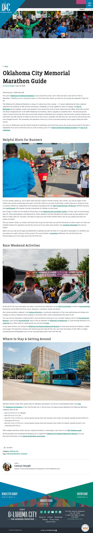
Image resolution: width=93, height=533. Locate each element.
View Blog (45, 504)
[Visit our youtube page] (52, 512)
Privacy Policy (54, 519)
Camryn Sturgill (9, 86)
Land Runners (10, 208)
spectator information (70, 225)
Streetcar (24, 454)
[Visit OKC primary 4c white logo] (22, 514)
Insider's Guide (46, 501)
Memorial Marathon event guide (34, 436)
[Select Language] (85, 9)
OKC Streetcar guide (74, 430)
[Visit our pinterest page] (56, 512)
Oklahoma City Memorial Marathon (22, 96)
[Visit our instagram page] (41, 512)
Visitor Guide (82, 494)
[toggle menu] (89, 4)
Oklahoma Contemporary (58, 321)
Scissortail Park (84, 306)
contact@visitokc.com (74, 519)
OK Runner (72, 206)
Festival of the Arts (35, 312)
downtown (54, 233)
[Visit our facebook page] (45, 512)
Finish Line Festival (64, 306)
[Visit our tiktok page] (49, 512)
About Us (42, 517)
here (47, 323)
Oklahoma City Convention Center (55, 211)
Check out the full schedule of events (64, 128)
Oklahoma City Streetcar (14, 407)
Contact (50, 517)
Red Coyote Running (60, 206)
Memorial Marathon (13, 454)
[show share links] (8, 448)
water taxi (6, 323)
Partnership (58, 517)
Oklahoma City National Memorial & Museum (44, 326)
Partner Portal (50, 522)
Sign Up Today (8, 497)
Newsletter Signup (9, 494)
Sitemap (45, 519)
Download (82, 497)
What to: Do (14, 451)
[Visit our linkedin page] (60, 512)
